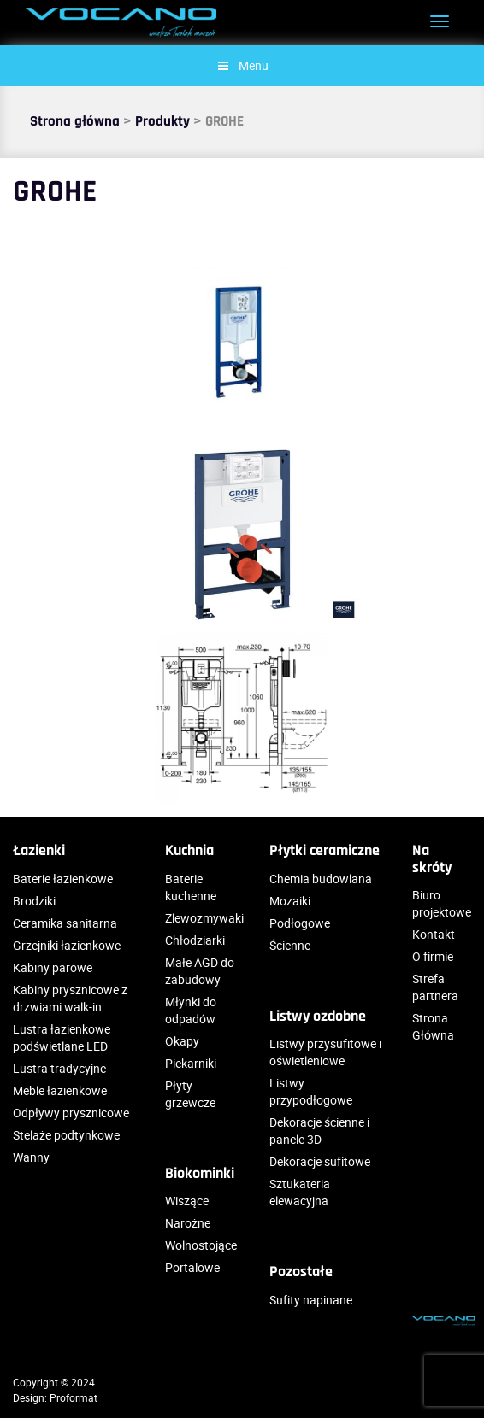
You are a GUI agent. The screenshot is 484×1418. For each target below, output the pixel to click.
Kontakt (433, 934)
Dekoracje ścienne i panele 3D (319, 1130)
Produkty (162, 121)
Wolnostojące (201, 1245)
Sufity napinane (310, 1300)
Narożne (187, 1223)
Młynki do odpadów (190, 1010)
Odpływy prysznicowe (71, 1113)
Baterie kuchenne (190, 887)
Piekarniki (190, 1063)
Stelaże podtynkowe (66, 1135)
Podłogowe (299, 923)
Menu (242, 65)
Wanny (31, 1157)
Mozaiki (289, 901)
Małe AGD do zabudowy (199, 970)
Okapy (182, 1041)
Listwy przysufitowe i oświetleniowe (325, 1052)
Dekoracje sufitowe (319, 1161)
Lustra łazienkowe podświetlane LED (61, 1037)
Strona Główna (433, 1026)
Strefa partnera (435, 987)
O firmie (432, 956)
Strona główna (75, 121)
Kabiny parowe (52, 967)
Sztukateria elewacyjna (299, 1192)
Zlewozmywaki (204, 918)
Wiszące (187, 1200)
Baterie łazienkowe (63, 878)
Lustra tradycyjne (59, 1068)
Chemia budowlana (320, 878)
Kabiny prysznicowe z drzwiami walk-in (70, 998)
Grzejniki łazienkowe (67, 945)
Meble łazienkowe (60, 1090)
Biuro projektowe (441, 903)
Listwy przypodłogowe (310, 1091)
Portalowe (192, 1267)
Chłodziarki (195, 940)
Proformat (73, 1397)
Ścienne (289, 945)
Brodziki (34, 901)
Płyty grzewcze (190, 1093)
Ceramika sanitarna (65, 923)
